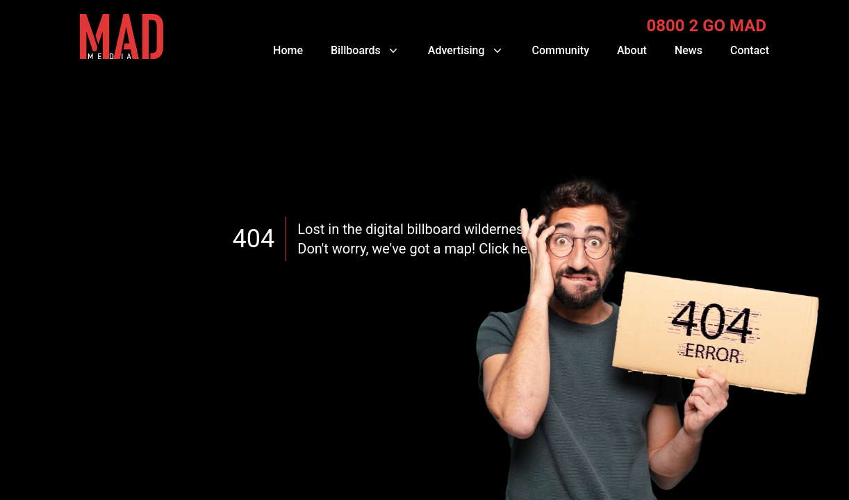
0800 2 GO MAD (706, 25)
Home (288, 50)
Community (560, 50)
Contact (749, 50)
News (688, 50)
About (632, 50)
